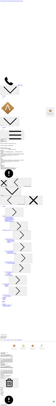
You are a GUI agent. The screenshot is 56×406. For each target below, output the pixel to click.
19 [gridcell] (6, 360)
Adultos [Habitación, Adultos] (1, 387)
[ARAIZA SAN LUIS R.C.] (9, 221)
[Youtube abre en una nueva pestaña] (11, 324)
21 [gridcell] (10, 360)
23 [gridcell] (1, 361)
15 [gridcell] (11, 359)
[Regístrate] (7, 285)
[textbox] (13, 149)
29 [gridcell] (11, 361)
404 (3, 302)
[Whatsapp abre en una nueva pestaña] (11, 332)
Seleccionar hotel (5, 148)
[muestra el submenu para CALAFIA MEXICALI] (22, 247)
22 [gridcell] (11, 360)
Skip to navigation (3, 0)
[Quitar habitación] (9, 382)
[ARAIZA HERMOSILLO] (9, 219)
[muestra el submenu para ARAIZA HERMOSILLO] (23, 258)
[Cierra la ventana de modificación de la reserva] (0, 142)
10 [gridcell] (3, 359)
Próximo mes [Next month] (8, 354)
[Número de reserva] (5, 147)
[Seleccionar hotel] (5, 149)
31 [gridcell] (3, 374)
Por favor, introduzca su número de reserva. (8, 143)
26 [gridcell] (6, 361)
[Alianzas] (6, 286)
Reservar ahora (8, 168)
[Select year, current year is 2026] (3, 353)
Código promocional (4, 167)
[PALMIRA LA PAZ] (8, 220)
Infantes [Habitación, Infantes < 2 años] (1, 393)
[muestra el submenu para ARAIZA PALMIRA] (8, 271)
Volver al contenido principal (12, 0)
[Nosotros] (4, 297)
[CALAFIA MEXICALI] (9, 218)
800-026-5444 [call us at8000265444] (11, 85)
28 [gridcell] (10, 361)
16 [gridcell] (1, 360)
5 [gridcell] (6, 358)
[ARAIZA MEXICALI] (9, 217)
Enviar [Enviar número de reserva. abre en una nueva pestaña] (2, 150)
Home (4, 301)
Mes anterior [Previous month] (3, 354)
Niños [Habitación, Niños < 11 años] (1, 389)
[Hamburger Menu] (12, 135)
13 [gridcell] (8, 359)
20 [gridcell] (8, 360)
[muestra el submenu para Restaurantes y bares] (6, 230)
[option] (28, 353)
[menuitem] (29, 304)
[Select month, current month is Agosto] (5, 352)
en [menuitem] (3, 97)
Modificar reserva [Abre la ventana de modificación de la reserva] (4, 141)
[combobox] (13, 149)
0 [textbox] (2, 394)
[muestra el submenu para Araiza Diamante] (18, 280)
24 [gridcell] (3, 361)
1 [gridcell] (11, 357)
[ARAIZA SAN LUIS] (9, 275)
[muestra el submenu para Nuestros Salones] (6, 294)
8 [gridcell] (11, 358)
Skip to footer (20, 0)
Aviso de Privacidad (6, 306)
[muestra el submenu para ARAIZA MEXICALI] (22, 235)
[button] (28, 155)
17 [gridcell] (3, 360)
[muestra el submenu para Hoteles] (14, 212)
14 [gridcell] (10, 359)
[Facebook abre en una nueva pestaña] (11, 315)
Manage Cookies (4, 336)
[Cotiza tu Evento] (8, 296)
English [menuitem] (4, 95)
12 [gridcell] (6, 359)
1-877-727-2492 (6, 339)
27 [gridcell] (8, 361)
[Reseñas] (4, 299)
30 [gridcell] (1, 374)
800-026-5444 (19, 339)
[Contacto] (4, 298)
